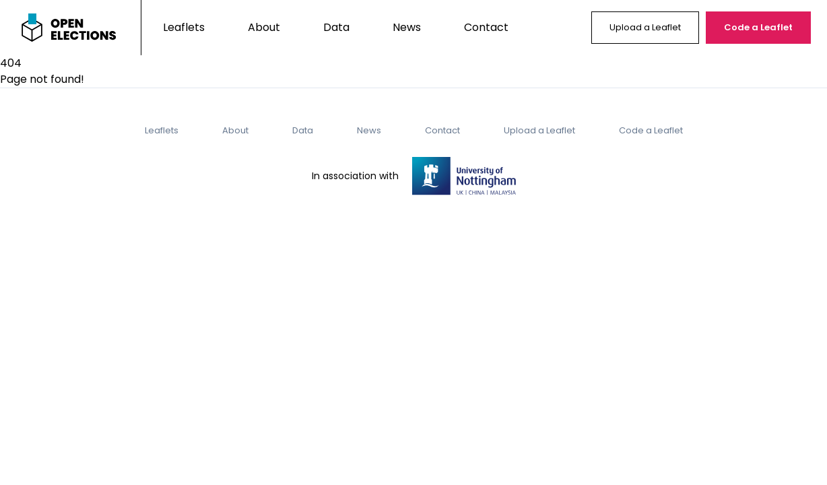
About (264, 27)
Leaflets (184, 27)
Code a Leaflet (758, 27)
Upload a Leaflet (645, 27)
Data (336, 27)
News (407, 27)
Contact (486, 27)
